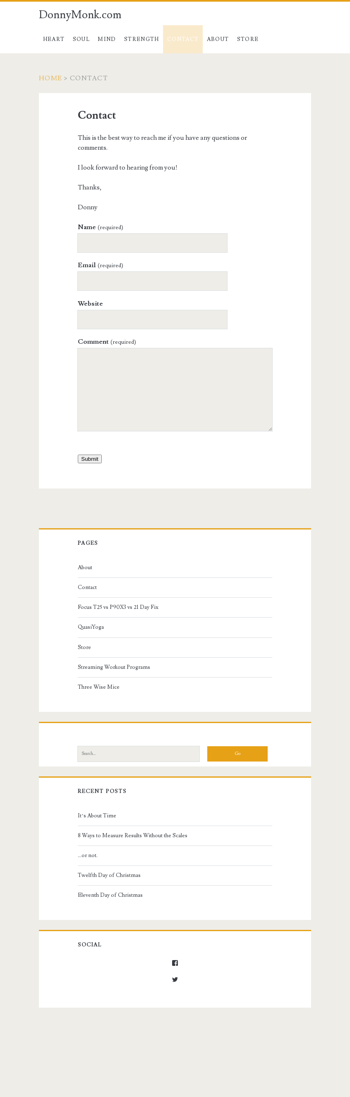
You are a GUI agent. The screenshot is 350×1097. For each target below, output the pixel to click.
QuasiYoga (91, 627)
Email (100, 265)
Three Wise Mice (99, 687)
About (218, 39)
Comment (107, 342)
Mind (107, 39)
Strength (141, 39)
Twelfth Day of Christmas (109, 875)
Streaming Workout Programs (114, 667)
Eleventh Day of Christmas (110, 895)
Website (90, 303)
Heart (54, 39)
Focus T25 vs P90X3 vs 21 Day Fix (118, 607)
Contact (183, 39)
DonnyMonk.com (80, 15)
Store (248, 39)
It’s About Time (97, 815)
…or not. (88, 855)
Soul (81, 39)
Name (100, 227)
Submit (89, 459)
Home (50, 78)
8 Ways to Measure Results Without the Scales (132, 835)
